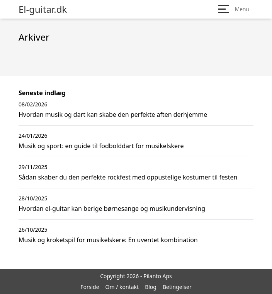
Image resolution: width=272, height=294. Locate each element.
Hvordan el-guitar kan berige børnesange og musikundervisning (112, 208)
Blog (150, 287)
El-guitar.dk (43, 9)
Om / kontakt (122, 287)
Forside (89, 287)
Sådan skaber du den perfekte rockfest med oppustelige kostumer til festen (128, 177)
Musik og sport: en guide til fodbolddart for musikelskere (101, 146)
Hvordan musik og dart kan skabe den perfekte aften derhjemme (113, 114)
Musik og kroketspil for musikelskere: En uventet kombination (108, 240)
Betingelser (177, 287)
